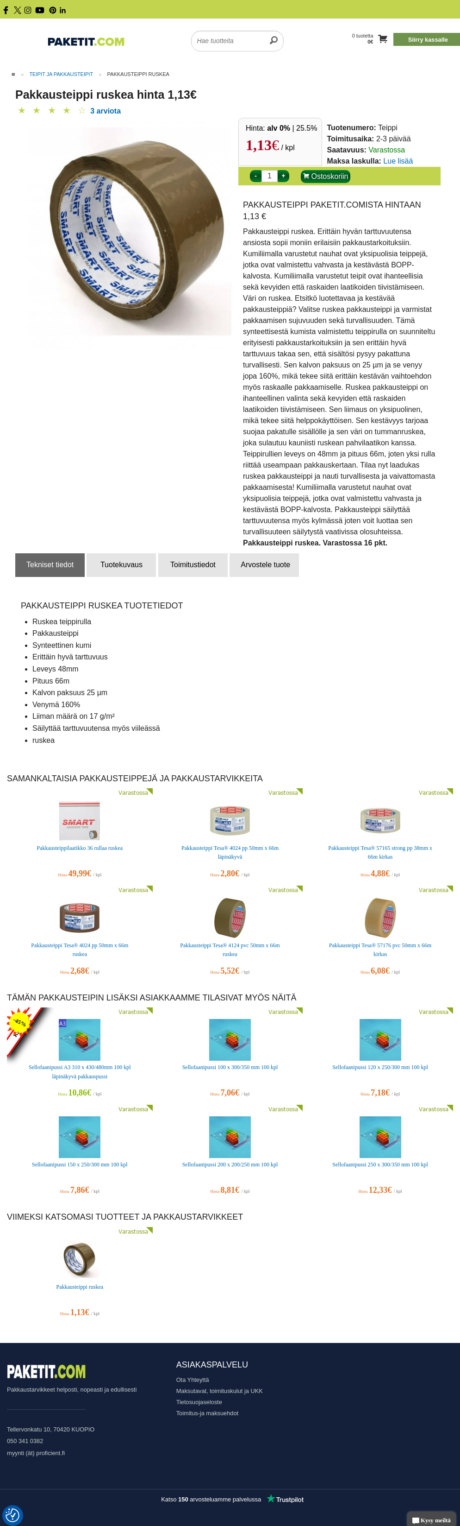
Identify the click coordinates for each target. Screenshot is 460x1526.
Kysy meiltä (431, 1521)
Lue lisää (398, 161)
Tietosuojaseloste (199, 1402)
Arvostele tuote (265, 565)
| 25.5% (292, 128)
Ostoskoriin (325, 176)
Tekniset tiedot (50, 565)
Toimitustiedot (193, 565)
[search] (274, 35)
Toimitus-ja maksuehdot (207, 1413)
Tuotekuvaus (121, 565)
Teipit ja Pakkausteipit (61, 74)
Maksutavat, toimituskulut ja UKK (219, 1390)
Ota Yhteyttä (192, 1379)
